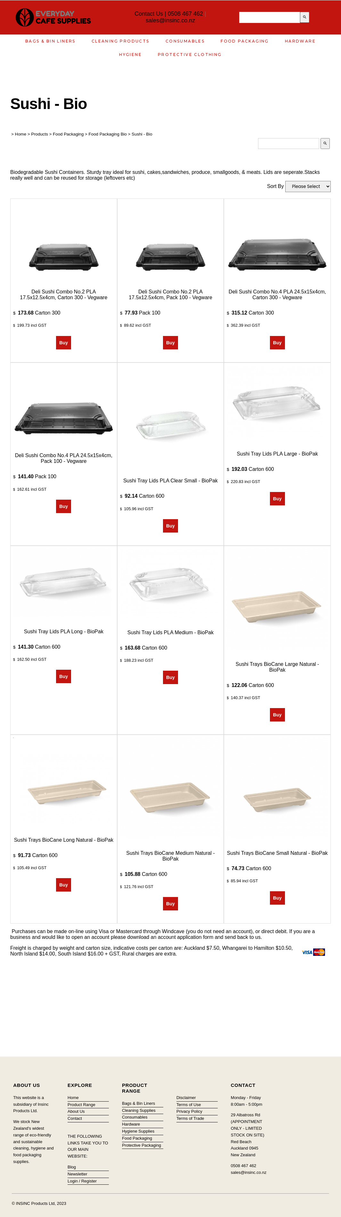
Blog (72, 1167)
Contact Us (148, 14)
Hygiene (130, 54)
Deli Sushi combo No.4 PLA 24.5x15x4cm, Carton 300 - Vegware (277, 294)
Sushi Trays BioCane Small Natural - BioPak (277, 853)
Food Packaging (245, 41)
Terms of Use (188, 1104)
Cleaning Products (121, 41)
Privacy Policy (189, 1111)
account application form (185, 937)
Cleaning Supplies (139, 1110)
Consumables (185, 41)
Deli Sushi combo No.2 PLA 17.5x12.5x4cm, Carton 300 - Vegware (63, 294)
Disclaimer (186, 1097)
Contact (75, 1118)
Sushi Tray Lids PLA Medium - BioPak (170, 632)
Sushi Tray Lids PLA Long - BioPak (63, 631)
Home (21, 134)
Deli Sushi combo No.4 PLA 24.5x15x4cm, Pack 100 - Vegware (63, 458)
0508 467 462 (185, 14)
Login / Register (82, 1181)
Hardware (300, 41)
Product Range (81, 1104)
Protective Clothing (190, 54)
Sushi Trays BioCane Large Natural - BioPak (277, 667)
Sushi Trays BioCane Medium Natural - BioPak (170, 856)
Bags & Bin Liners (50, 41)
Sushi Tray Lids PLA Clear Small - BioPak (170, 480)
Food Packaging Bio (108, 134)
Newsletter (77, 1174)
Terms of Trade (190, 1118)
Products (39, 134)
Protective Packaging (141, 1145)
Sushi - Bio (142, 134)
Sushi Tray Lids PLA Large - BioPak (277, 453)
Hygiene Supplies (138, 1131)
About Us (76, 1111)
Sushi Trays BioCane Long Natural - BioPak (63, 840)
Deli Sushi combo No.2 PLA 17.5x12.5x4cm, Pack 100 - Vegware (170, 294)
